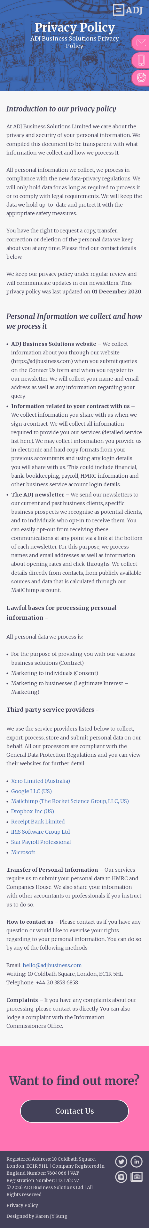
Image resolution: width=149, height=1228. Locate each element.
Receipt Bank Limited (38, 821)
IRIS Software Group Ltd (40, 832)
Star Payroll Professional (41, 842)
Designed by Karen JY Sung (36, 1216)
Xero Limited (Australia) (40, 781)
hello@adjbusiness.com (52, 965)
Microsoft (23, 852)
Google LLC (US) (31, 791)
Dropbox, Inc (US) (32, 811)
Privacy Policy (22, 1205)
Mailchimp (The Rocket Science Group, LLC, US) (70, 801)
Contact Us (74, 1111)
